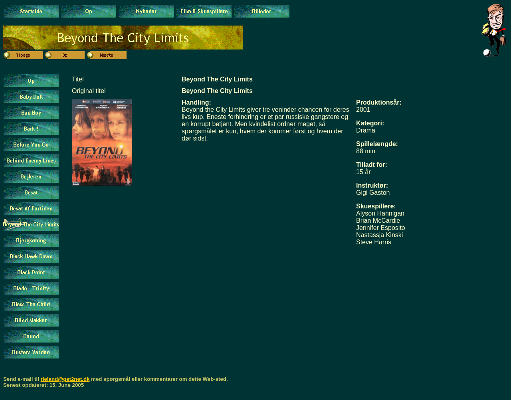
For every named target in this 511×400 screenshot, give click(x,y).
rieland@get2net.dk (65, 379)
